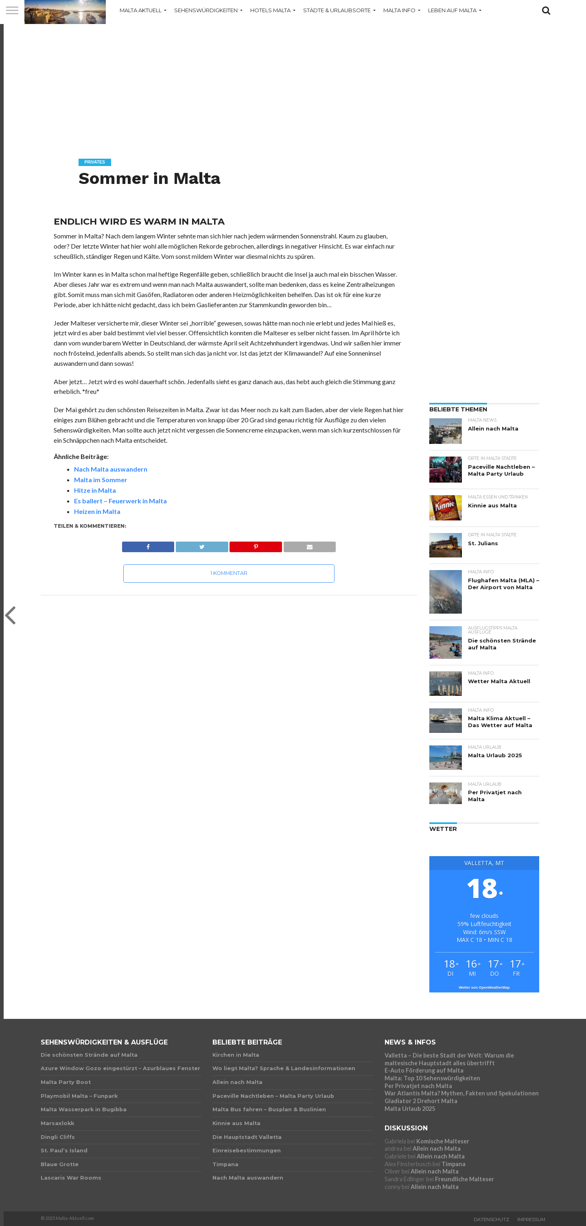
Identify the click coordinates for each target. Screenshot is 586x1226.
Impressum (531, 1219)
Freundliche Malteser (464, 1179)
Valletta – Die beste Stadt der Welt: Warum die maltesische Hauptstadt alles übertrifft (449, 1059)
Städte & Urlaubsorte (337, 10)
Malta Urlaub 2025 (410, 1108)
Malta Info (399, 10)
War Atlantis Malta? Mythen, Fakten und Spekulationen (462, 1093)
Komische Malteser (442, 1141)
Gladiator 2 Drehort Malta (421, 1100)
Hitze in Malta (95, 490)
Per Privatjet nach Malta (418, 1085)
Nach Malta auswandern (110, 469)
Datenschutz (491, 1219)
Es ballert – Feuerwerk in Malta (120, 501)
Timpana (454, 1163)
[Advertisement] (293, 83)
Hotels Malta (270, 10)
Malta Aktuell (141, 10)
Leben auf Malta (452, 10)
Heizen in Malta (97, 511)
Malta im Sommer (100, 479)
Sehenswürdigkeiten (206, 10)
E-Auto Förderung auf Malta (424, 1070)
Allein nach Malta (437, 1148)
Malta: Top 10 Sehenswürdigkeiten (432, 1078)
